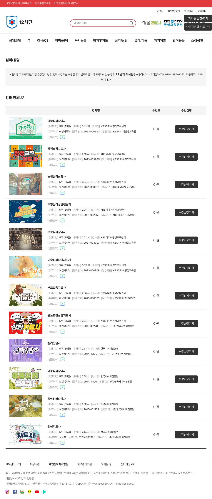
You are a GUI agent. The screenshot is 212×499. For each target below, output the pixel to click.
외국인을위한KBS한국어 (69, 3)
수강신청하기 (186, 129)
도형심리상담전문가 (59, 204)
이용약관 (36, 464)
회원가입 (188, 11)
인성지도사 (54, 426)
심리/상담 (121, 40)
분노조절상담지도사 (59, 315)
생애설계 (15, 40)
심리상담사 (54, 343)
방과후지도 (100, 40)
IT (28, 40)
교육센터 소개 (14, 464)
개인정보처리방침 (61, 464)
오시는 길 (111, 464)
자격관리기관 (88, 464)
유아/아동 (140, 40)
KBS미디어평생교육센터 (20, 3)
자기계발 (160, 40)
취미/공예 (61, 40)
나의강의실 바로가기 (198, 27)
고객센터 (202, 11)
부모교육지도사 (57, 288)
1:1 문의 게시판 (124, 74)
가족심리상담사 (57, 121)
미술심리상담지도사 (59, 260)
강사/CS (42, 40)
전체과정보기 (133, 464)
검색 (131, 23)
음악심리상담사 (57, 399)
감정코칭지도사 (57, 149)
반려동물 (179, 40)
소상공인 (197, 40)
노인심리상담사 (57, 176)
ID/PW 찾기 (174, 11)
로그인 (159, 11)
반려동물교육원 (45, 3)
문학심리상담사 (57, 232)
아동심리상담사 (57, 371)
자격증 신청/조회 (198, 18)
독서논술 (80, 40)
